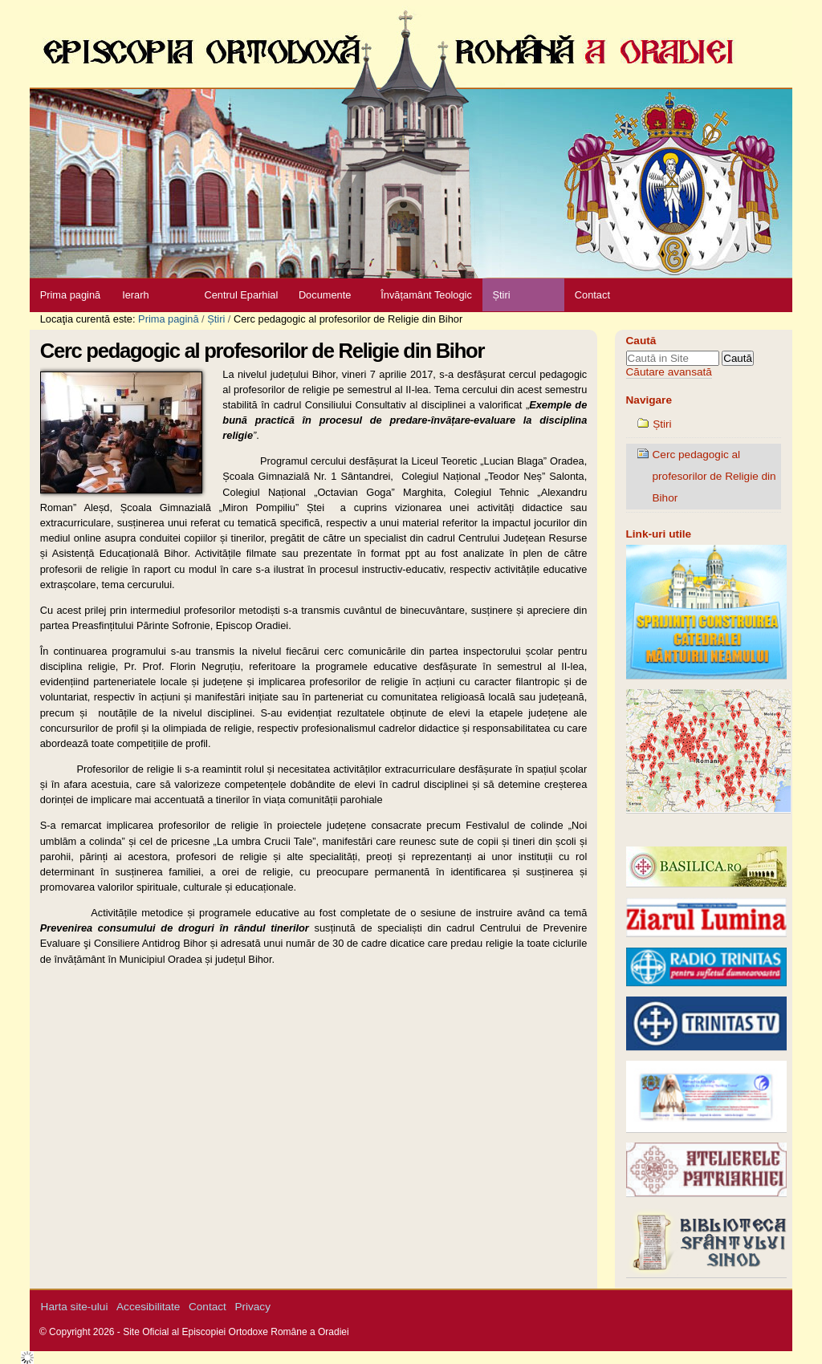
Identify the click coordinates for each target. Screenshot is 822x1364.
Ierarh (135, 295)
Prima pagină (70, 295)
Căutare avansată (669, 372)
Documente (325, 295)
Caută (641, 341)
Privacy (252, 1307)
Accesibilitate (148, 1307)
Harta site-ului (74, 1307)
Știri (501, 295)
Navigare (649, 400)
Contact (592, 295)
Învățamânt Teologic (426, 295)
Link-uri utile (659, 534)
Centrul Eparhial (242, 295)
